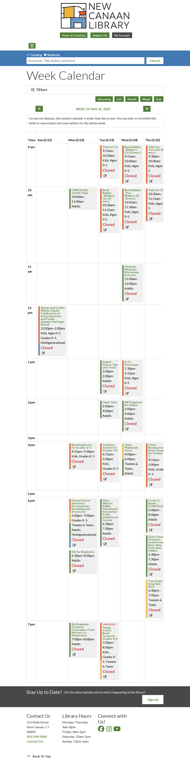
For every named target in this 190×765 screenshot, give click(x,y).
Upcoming (104, 99)
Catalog (36, 55)
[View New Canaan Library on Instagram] (109, 730)
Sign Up (152, 699)
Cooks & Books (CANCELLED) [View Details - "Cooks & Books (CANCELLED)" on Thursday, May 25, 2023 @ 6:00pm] (157, 503)
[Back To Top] (95, 756)
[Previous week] (39, 109)
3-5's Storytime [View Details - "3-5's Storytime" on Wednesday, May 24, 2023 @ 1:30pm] (131, 363)
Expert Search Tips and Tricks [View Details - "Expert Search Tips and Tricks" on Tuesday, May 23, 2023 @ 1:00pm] (110, 365)
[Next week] (147, 109)
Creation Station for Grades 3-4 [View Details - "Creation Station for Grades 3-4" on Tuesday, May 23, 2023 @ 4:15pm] (110, 447)
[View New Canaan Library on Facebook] (101, 730)
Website (53, 55)
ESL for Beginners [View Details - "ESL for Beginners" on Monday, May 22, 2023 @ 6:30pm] (83, 551)
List (119, 99)
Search (155, 60)
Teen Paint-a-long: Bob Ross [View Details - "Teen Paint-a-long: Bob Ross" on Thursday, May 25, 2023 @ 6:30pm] (157, 584)
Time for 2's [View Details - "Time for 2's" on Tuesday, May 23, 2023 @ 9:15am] (110, 147)
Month (132, 99)
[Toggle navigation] (32, 46)
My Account (122, 35)
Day (158, 99)
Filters (42, 89)
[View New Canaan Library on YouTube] (117, 730)
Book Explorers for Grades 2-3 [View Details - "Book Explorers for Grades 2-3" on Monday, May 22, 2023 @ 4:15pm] (82, 446)
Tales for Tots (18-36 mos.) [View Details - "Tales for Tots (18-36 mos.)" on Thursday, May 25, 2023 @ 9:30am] (156, 150)
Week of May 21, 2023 (93, 109)
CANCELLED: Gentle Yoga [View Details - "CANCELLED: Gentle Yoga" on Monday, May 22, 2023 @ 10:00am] (80, 191)
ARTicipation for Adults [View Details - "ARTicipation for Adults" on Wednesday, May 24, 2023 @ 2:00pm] (133, 403)
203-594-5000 (37, 736)
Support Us (100, 35)
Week (146, 99)
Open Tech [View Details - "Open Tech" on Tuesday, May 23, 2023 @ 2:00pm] (110, 402)
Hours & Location (73, 35)
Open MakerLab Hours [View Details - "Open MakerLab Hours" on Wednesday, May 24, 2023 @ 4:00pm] (131, 447)
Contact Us (35, 741)
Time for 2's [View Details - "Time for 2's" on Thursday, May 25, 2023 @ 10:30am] (156, 190)
